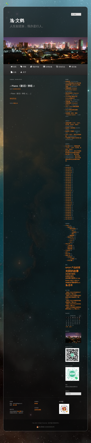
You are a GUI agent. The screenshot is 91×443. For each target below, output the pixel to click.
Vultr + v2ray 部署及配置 (72, 106)
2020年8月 (68, 194)
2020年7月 (68, 195)
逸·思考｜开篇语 (69, 131)
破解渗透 (72, 235)
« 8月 (66, 326)
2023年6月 (68, 169)
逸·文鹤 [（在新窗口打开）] (15, 405)
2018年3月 (68, 215)
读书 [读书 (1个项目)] (79, 282)
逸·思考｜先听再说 (70, 128)
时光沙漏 (69, 260)
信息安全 (69, 227)
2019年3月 (68, 210)
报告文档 (69, 247)
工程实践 (69, 245)
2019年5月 (68, 207)
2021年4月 (68, 187)
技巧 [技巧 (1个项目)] (77, 278)
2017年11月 (68, 219)
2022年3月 (68, 179)
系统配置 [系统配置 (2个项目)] (68, 282)
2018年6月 (68, 212)
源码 (73, 233)
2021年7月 (68, 184)
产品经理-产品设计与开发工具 (73, 138)
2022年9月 (68, 174)
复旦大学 (67, 253)
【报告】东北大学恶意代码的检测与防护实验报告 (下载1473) (73, 297)
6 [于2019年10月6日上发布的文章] (79, 319)
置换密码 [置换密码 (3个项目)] (74, 282)
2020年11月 (68, 190)
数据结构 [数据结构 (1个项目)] (67, 280)
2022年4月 (68, 177)
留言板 (36, 403)
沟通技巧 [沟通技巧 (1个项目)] (72, 280)
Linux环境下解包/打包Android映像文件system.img (71, 98)
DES (73, 230)
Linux (71, 240)
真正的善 (76, 154)
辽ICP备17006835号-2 (53, 423)
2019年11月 (68, 202)
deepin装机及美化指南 (71, 109)
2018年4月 (68, 214)
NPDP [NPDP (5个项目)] (68, 268)
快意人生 (15, 103)
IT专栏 (67, 225)
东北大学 (67, 243)
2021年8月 (68, 182)
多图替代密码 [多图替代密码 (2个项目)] (69, 276)
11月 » (70, 326)
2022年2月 (68, 180)
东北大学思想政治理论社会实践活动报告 (73, 159)
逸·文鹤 (17, 20)
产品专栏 (67, 250)
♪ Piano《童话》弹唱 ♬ (22, 86)
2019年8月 (68, 205)
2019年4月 (68, 209)
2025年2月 (68, 167)
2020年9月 (68, 192)
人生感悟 (72, 258)
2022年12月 (68, 170)
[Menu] (7, 3)
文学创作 (69, 257)
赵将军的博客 (37, 409)
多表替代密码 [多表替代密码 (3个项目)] (70, 278)
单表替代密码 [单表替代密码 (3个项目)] (70, 274)
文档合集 (67, 101)
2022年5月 (68, 175)
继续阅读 (13, 99)
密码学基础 (72, 228)
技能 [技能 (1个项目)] (79, 278)
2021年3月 (68, 189)
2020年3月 (68, 200)
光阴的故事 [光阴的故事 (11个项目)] (72, 271)
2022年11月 (68, 172)
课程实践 (69, 248)
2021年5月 (68, 185)
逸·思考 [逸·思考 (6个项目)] (69, 285)
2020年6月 (68, 197)
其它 (66, 252)
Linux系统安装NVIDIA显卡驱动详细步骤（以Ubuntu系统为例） (73, 84)
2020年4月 (68, 199)
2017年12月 (68, 217)
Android (72, 239)
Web (71, 242)
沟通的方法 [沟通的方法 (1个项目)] (76, 280)
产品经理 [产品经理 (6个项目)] (75, 267)
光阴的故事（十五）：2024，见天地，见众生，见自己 (73, 147)
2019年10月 (68, 204)
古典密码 (74, 232)
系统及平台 (70, 237)
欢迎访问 (67, 81)
